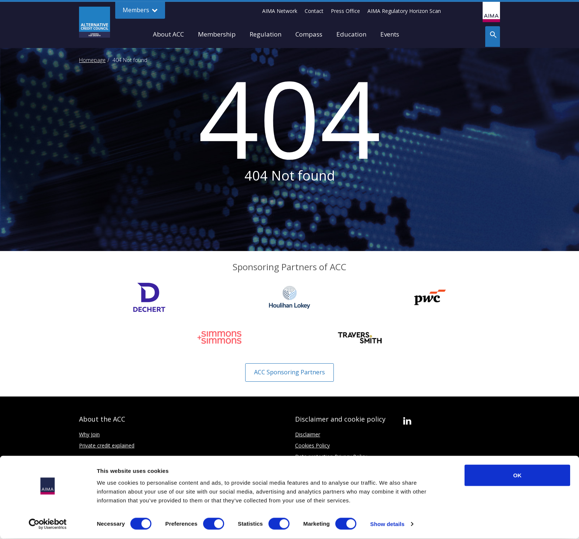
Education (351, 34)
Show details (387, 524)
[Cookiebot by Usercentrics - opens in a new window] (48, 524)
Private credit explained (106, 445)
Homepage (92, 59)
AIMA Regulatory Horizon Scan (404, 10)
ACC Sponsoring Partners (289, 372)
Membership (217, 34)
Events (389, 34)
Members (140, 10)
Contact (314, 10)
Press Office (345, 10)
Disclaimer (307, 434)
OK (517, 475)
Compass (308, 34)
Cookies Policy (312, 445)
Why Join (89, 434)
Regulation (265, 34)
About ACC (168, 34)
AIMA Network (279, 10)
